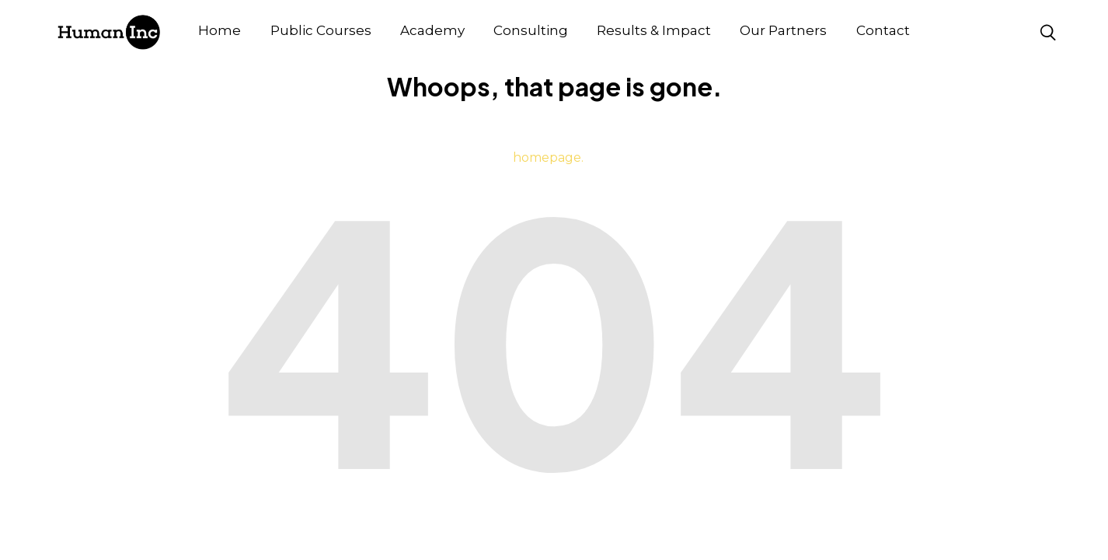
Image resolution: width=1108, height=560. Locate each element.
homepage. (548, 157)
